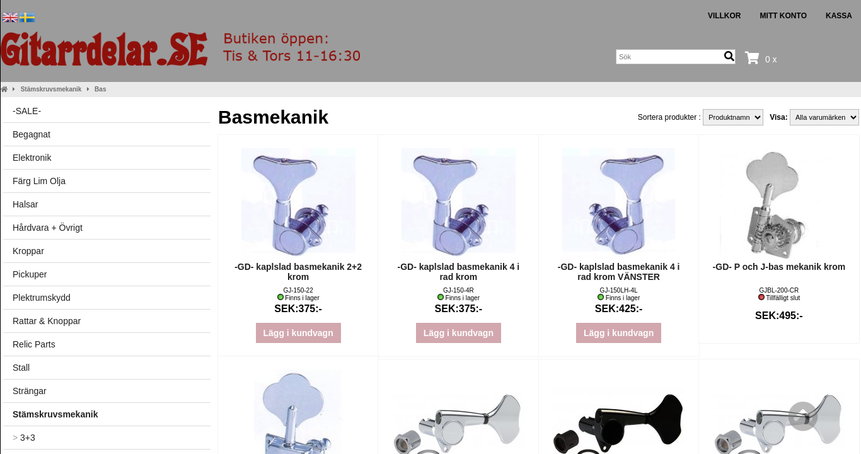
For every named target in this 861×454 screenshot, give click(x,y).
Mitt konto (783, 15)
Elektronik (32, 158)
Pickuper (30, 274)
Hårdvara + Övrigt (48, 228)
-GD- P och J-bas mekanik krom (779, 267)
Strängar (30, 391)
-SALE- (27, 111)
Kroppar (28, 251)
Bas (100, 89)
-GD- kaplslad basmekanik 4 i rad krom (459, 272)
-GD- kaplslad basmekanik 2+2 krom (298, 272)
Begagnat (31, 134)
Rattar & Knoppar (47, 321)
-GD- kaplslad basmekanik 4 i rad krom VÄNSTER (619, 272)
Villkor (724, 15)
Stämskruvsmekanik (51, 89)
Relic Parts (34, 344)
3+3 (24, 438)
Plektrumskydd (42, 298)
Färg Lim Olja (39, 181)
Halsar (25, 204)
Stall (21, 368)
